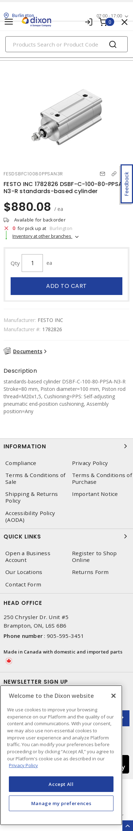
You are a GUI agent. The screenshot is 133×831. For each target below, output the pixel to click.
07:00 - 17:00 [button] (109, 16)
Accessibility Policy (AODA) (30, 516)
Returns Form (90, 572)
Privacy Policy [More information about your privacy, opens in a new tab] (23, 765)
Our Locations (23, 572)
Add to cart (66, 286)
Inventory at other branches (42, 236)
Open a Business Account (27, 556)
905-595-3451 (65, 635)
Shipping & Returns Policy (31, 497)
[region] (61, 755)
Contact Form (23, 584)
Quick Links (66, 536)
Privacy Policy (90, 463)
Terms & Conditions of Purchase (102, 478)
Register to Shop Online (94, 556)
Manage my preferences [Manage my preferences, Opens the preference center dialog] (61, 803)
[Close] (113, 696)
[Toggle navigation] (9, 22)
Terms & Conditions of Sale (35, 478)
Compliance (21, 463)
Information (66, 446)
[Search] (66, 44)
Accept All (61, 784)
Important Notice (95, 494)
